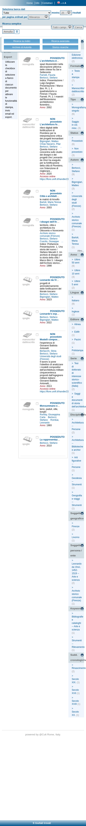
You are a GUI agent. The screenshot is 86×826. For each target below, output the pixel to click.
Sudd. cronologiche (77, 657)
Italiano (75, 300)
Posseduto (77, 141)
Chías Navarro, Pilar (50, 144)
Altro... (80, 251)
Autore (74, 159)
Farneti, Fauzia (48, 75)
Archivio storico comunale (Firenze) (50, 234)
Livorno (75, 537)
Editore (74, 319)
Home (29, 3)
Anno (73, 254)
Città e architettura (50, 196)
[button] (66, 12)
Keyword (75, 608)
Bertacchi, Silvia (48, 351)
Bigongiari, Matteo (49, 141)
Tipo (73, 99)
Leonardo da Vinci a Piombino (56, 280)
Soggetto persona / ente (76, 550)
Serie (73, 358)
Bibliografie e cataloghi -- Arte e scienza (77, 623)
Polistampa (77, 350)
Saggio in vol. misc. (75, 125)
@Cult (43, 734)
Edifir (77, 331)
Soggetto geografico (76, 516)
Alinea (77, 324)
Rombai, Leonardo (49, 421)
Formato (75, 66)
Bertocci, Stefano (49, 77)
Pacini (77, 339)
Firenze (75, 526)
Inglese (75, 311)
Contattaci (47, 3)
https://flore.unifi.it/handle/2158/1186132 (60, 179)
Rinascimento (79, 668)
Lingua (74, 292)
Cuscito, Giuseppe (49, 241)
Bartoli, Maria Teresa (51, 202)
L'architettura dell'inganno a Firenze (59, 61)
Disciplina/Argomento (77, 414)
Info (37, 3)
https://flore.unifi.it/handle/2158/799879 (60, 391)
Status (74, 132)
